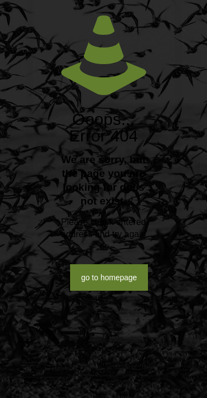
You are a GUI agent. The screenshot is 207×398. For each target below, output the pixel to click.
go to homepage (109, 277)
